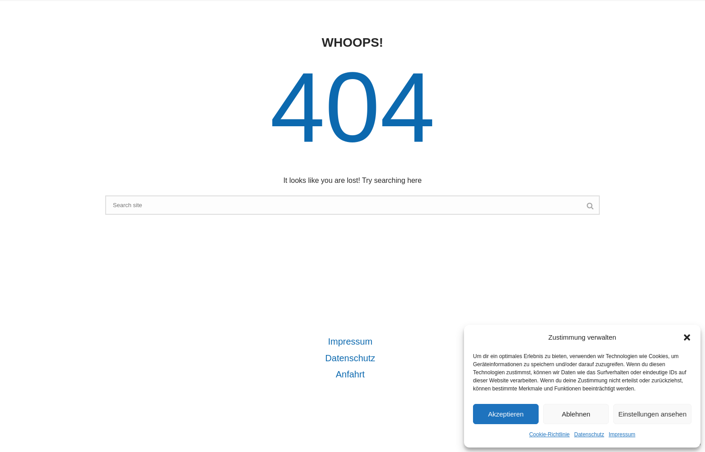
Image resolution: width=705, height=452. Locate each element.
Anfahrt (350, 374)
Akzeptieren (505, 414)
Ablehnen (576, 414)
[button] (687, 337)
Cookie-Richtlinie (549, 434)
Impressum (622, 434)
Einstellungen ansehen (652, 414)
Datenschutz (589, 434)
